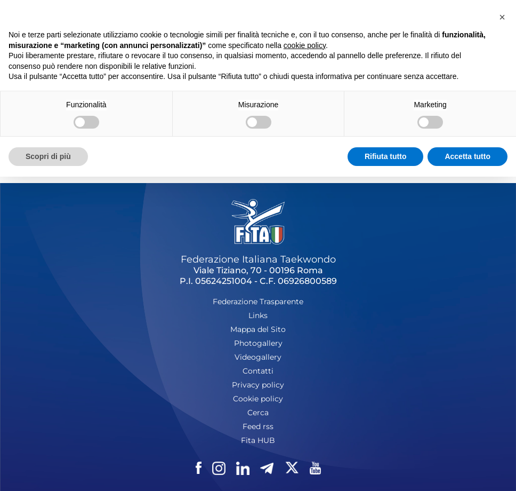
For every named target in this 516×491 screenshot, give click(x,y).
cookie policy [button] (305, 45)
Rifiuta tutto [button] (386, 156)
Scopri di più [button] (48, 156)
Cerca (258, 412)
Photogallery (258, 343)
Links (258, 315)
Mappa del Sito (258, 329)
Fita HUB (258, 440)
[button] (502, 17)
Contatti (258, 371)
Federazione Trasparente (258, 301)
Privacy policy (258, 385)
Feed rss (258, 426)
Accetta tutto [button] (467, 156)
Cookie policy (258, 398)
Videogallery (258, 357)
